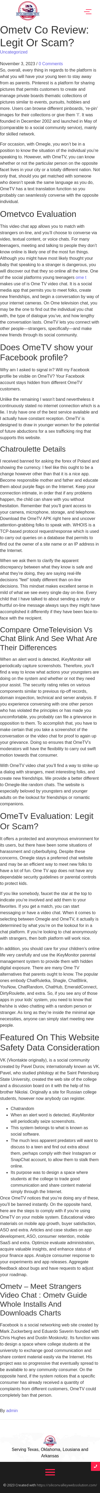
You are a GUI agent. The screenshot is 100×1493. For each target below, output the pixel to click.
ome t (81, 277)
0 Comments (51, 63)
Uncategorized (13, 52)
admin (12, 1410)
